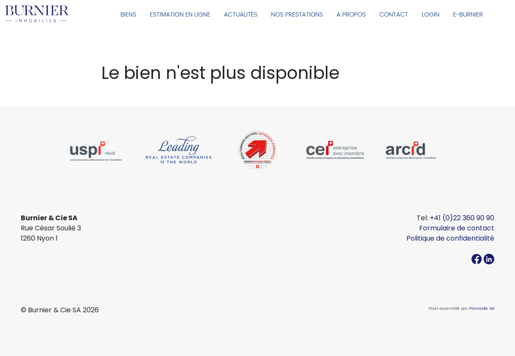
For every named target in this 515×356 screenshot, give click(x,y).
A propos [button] (351, 14)
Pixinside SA (481, 308)
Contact (393, 14)
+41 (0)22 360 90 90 (462, 218)
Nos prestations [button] (297, 14)
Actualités (241, 14)
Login (430, 14)
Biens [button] (128, 14)
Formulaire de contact (456, 228)
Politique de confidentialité (450, 238)
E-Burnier (468, 14)
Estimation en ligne (180, 14)
